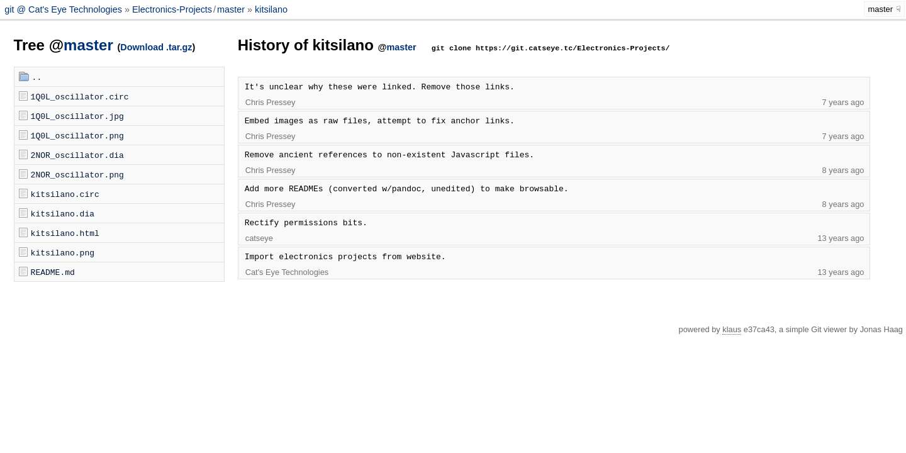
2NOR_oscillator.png (77, 174)
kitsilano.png (62, 252)
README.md (53, 271)
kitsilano (271, 9)
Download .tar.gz (156, 47)
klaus (731, 329)
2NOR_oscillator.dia (77, 154)
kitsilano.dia (62, 213)
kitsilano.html (65, 232)
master (231, 9)
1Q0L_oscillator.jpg (77, 115)
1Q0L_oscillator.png (77, 135)
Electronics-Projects (172, 9)
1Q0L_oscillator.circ (80, 96)
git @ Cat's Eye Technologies (64, 9)
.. (37, 76)
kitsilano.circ (65, 193)
